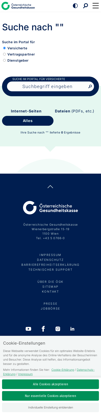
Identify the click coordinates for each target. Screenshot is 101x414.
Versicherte (17, 48)
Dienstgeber (18, 60)
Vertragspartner (21, 54)
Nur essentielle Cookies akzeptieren (50, 396)
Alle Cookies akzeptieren (50, 384)
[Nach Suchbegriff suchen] (90, 86)
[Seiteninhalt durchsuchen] (50, 86)
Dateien (74, 111)
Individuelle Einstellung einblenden (50, 407)
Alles (28, 121)
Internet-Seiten (26, 111)
